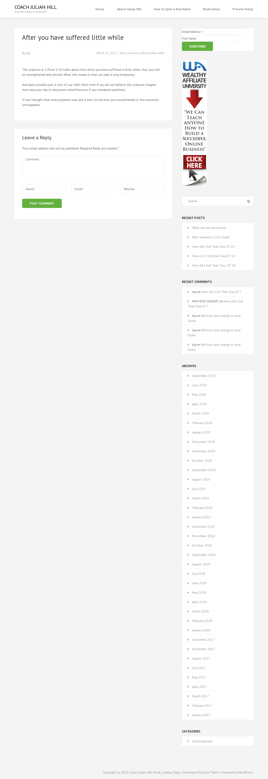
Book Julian (211, 9)
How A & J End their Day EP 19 (213, 256)
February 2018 (202, 621)
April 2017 (199, 687)
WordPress (245, 772)
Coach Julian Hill (36, 7)
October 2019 (202, 460)
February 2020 (202, 423)
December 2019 (203, 442)
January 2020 (201, 432)
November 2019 (203, 451)
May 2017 (199, 677)
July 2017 (198, 668)
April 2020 (199, 404)
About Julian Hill (129, 9)
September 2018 (204, 555)
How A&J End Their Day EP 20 (213, 246)
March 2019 (200, 498)
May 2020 (199, 394)
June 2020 (199, 385)
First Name (189, 38)
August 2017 (201, 658)
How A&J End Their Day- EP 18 (214, 265)
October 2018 (202, 545)
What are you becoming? (209, 228)
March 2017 (200, 696)
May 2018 (199, 592)
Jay (28, 53)
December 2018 (203, 526)
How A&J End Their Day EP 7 (221, 292)
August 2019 (201, 479)
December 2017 (203, 639)
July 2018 (198, 573)
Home (99, 9)
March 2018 (200, 611)
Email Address (193, 32)
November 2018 (203, 536)
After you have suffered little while (142, 53)
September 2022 (204, 376)
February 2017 (202, 705)
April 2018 (199, 602)
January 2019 (201, 517)
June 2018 (199, 583)
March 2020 (200, 413)
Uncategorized (202, 741)
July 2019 (198, 489)
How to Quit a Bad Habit (172, 9)
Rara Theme (211, 772)
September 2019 (204, 470)
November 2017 (203, 649)
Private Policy (243, 9)
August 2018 (201, 564)
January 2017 (201, 715)
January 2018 (201, 630)
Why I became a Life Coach (210, 237)
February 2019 (202, 508)
